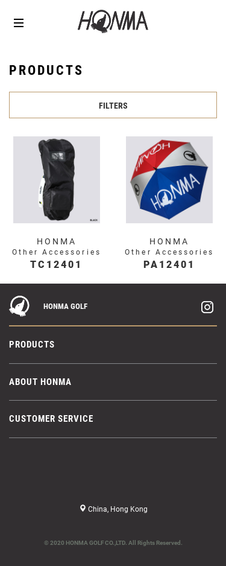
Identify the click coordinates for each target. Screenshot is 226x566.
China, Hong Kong (117, 509)
